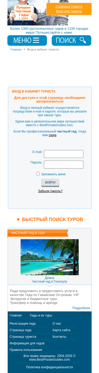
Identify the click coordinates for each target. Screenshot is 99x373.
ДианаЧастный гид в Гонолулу (49, 279)
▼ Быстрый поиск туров (49, 219)
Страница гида (20, 330)
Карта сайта (61, 330)
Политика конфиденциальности (49, 367)
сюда (52, 135)
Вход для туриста (69, 11)
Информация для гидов (27, 343)
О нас (57, 323)
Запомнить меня (53, 174)
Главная (16, 315)
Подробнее (81, 308)
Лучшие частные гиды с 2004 (38, 12)
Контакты (59, 337)
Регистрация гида (23, 323)
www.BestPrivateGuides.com (49, 359)
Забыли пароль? (50, 191)
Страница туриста (69, 6)
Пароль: (37, 162)
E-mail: (37, 152)
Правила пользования (26, 350)
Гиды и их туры (41, 315)
